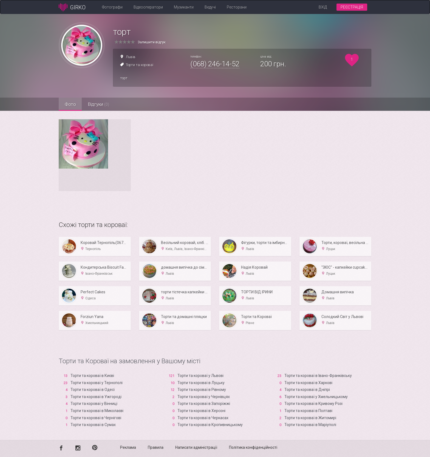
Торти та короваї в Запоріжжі (203, 403)
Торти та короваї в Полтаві (308, 410)
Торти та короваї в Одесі (92, 389)
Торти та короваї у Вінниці (93, 403)
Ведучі (210, 7)
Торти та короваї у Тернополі (96, 383)
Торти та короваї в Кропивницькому (210, 424)
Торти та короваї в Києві (92, 375)
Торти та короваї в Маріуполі (310, 424)
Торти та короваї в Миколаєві (96, 410)
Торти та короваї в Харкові (308, 383)
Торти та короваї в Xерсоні (201, 410)
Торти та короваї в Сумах (93, 424)
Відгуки (101, 104)
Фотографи (112, 7)
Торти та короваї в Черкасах (202, 418)
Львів (130, 57)
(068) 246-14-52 (214, 64)
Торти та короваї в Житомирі (310, 418)
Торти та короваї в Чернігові (95, 418)
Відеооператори (148, 7)
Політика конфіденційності (253, 447)
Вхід (323, 7)
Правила (155, 447)
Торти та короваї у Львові (200, 375)
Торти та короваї (139, 65)
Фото (71, 104)
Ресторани (237, 7)
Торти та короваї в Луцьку (201, 383)
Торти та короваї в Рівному (201, 389)
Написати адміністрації (196, 447)
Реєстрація (352, 7)
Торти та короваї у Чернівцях (203, 396)
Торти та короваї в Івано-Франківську (318, 375)
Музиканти (184, 7)
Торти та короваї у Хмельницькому (316, 396)
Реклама (128, 447)
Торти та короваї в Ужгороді (95, 396)
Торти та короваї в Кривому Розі (313, 403)
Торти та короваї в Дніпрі (307, 389)
